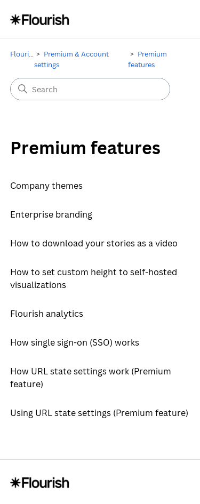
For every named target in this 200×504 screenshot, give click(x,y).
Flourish (23, 54)
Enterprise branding (51, 214)
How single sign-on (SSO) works (74, 342)
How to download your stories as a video (94, 243)
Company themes (46, 185)
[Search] (90, 89)
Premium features (147, 59)
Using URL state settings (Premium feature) (99, 413)
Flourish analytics (46, 313)
